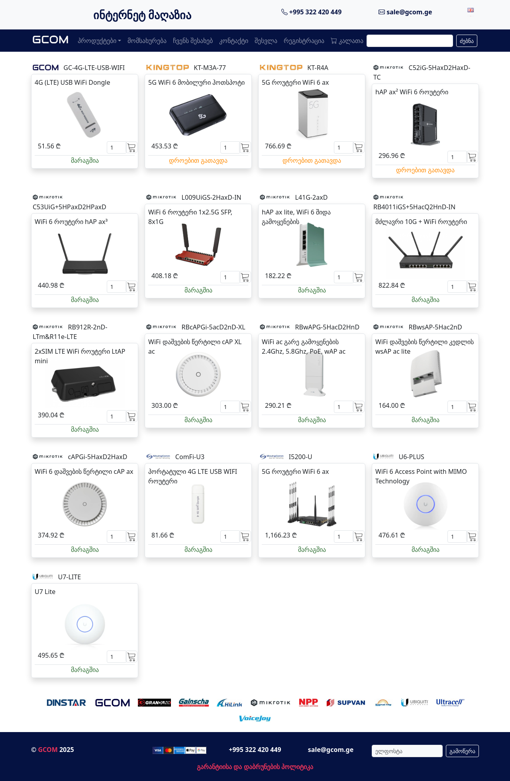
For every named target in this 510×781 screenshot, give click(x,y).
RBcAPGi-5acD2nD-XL (213, 327)
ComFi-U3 (189, 456)
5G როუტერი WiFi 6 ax (295, 82)
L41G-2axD (311, 197)
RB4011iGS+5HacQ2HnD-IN (414, 207)
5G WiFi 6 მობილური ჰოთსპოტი (196, 82)
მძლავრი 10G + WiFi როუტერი (421, 221)
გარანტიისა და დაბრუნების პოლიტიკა (255, 766)
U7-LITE (69, 577)
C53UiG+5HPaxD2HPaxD (69, 207)
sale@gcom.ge (405, 12)
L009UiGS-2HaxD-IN (211, 197)
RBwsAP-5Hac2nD (435, 327)
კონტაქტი (233, 40)
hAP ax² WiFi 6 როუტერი (411, 92)
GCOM (47, 749)
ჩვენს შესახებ (193, 40)
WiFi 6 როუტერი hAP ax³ (71, 221)
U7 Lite (45, 591)
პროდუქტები (97, 40)
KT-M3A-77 (210, 67)
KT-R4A (317, 67)
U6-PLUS (411, 456)
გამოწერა (462, 751)
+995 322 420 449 (311, 12)
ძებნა (467, 41)
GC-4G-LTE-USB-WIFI (94, 67)
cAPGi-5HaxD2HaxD (98, 456)
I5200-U (300, 456)
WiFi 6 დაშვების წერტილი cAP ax (84, 471)
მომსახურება (147, 40)
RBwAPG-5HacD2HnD (327, 327)
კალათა (347, 40)
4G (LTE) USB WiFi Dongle (72, 82)
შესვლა (266, 40)
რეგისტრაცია (304, 40)
